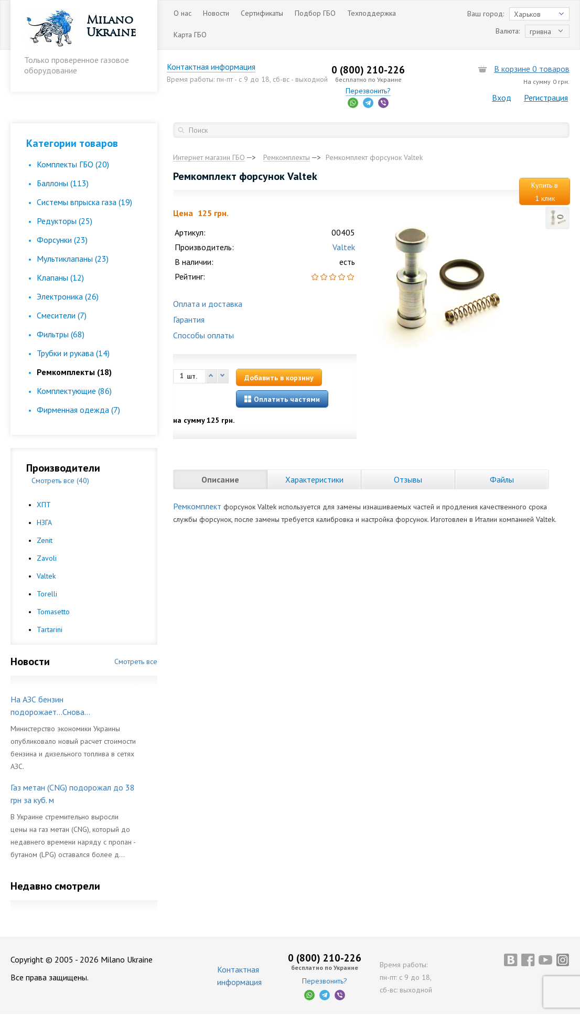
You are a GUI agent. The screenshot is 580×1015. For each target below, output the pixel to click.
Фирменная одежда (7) (78, 409)
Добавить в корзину (279, 377)
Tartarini (49, 629)
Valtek (46, 576)
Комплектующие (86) (74, 391)
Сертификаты (262, 13)
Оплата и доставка (207, 303)
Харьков (527, 14)
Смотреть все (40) (60, 480)
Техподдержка (371, 13)
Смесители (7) (62, 315)
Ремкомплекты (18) (74, 372)
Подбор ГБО (315, 13)
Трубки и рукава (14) (73, 353)
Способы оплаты (203, 335)
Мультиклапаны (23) (73, 258)
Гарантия (189, 319)
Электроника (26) (68, 296)
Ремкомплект (197, 506)
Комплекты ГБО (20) (73, 164)
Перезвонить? (371, 90)
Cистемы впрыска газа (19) (84, 202)
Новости (216, 13)
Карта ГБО (190, 34)
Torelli (47, 594)
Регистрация (546, 97)
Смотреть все (135, 661)
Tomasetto (53, 611)
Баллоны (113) (63, 183)
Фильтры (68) (60, 334)
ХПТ (44, 504)
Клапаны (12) (60, 277)
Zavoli (47, 558)
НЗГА (44, 522)
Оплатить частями (282, 399)
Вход (501, 97)
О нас (182, 13)
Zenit (44, 540)
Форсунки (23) (62, 239)
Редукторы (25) (64, 221)
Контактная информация (217, 66)
